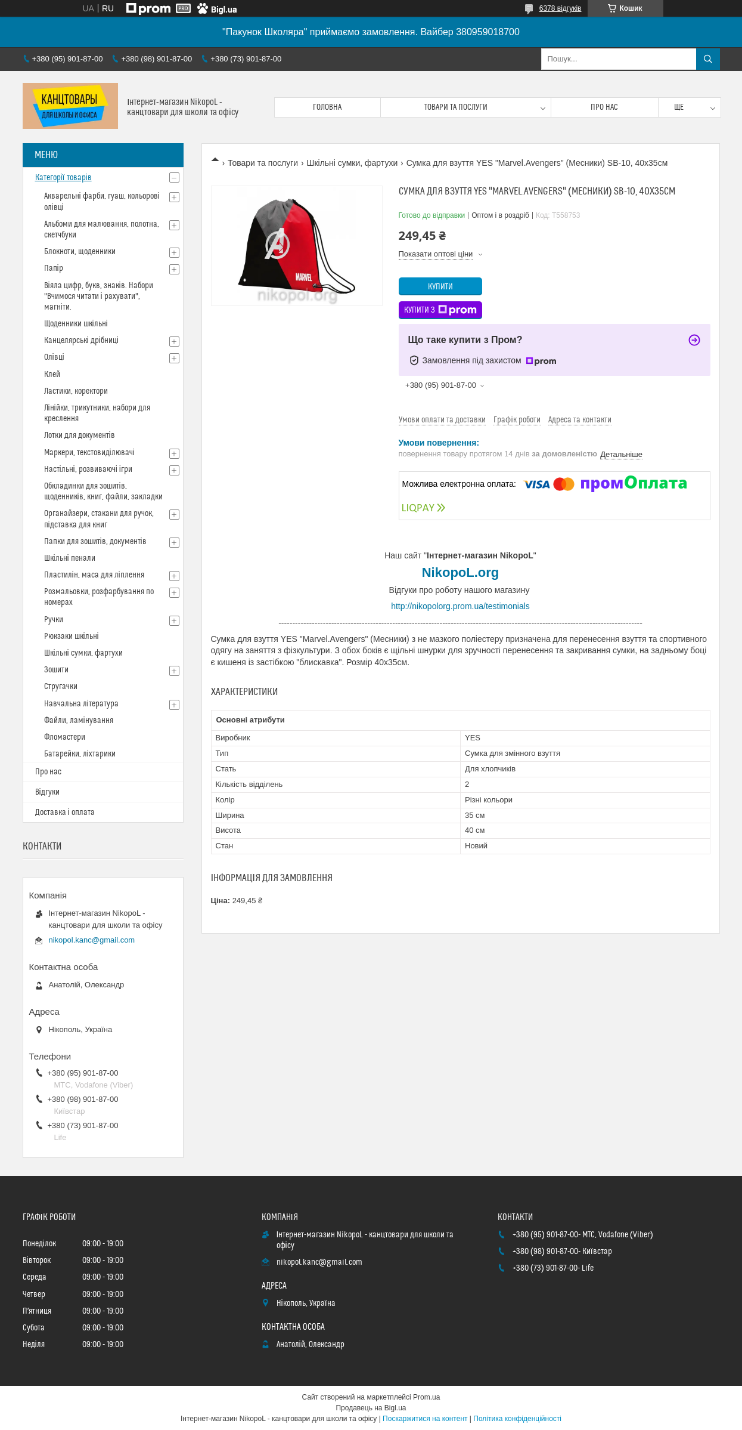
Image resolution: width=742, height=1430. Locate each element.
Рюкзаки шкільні (71, 636)
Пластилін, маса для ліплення (94, 575)
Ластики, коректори (76, 391)
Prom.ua (426, 1397)
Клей (52, 374)
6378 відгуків (560, 8)
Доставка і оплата (65, 812)
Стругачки (60, 686)
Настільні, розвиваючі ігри (88, 469)
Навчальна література (81, 704)
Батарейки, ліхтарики (80, 754)
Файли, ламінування (78, 720)
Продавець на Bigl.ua (371, 1408)
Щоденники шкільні (76, 324)
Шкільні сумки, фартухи (352, 163)
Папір (53, 268)
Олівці (54, 357)
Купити (440, 287)
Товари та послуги (456, 107)
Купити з (440, 310)
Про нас (604, 107)
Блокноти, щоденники (80, 252)
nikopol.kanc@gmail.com (92, 939)
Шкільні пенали (69, 558)
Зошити (56, 670)
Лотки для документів (79, 435)
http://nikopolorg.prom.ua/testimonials (460, 606)
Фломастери (64, 737)
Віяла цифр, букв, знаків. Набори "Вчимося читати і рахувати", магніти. (98, 296)
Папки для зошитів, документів (95, 541)
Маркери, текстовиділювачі (89, 453)
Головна (327, 107)
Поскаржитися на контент (425, 1418)
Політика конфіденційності (517, 1418)
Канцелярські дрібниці (81, 340)
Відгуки (47, 792)
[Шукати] (708, 59)
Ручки (53, 620)
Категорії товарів (63, 178)
